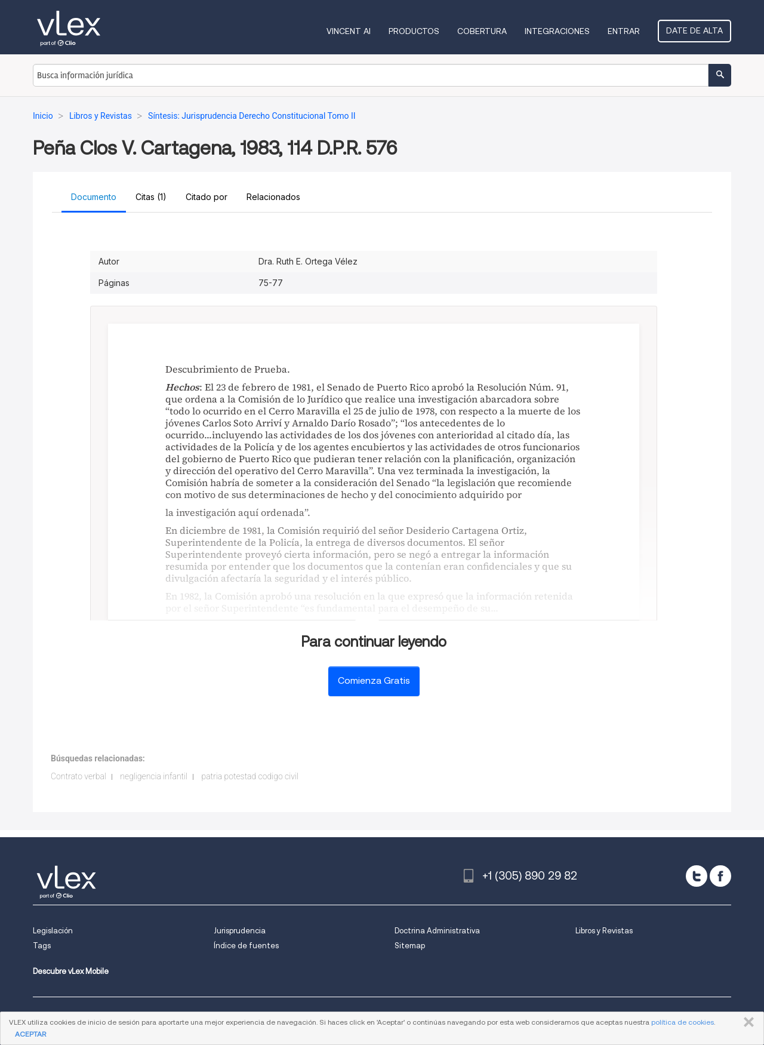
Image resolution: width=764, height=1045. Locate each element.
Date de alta (694, 30)
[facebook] (720, 876)
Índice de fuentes (246, 945)
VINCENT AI (348, 31)
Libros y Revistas (604, 930)
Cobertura (482, 31)
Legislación (53, 930)
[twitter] (696, 876)
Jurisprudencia (240, 930)
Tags (42, 945)
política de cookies (682, 1022)
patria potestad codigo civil (249, 776)
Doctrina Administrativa (437, 930)
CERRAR (746, 1022)
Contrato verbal (78, 776)
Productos (414, 31)
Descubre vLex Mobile (71, 971)
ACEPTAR (30, 1034)
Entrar (624, 31)
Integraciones (557, 31)
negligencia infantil (153, 776)
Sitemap (410, 945)
